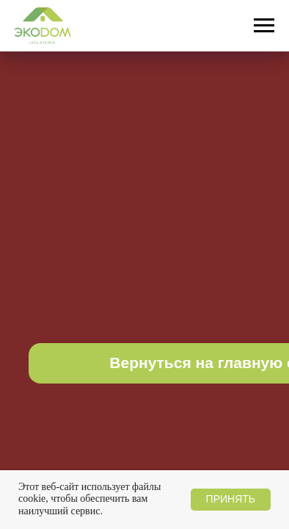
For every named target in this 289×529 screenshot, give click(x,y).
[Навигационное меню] (264, 25)
